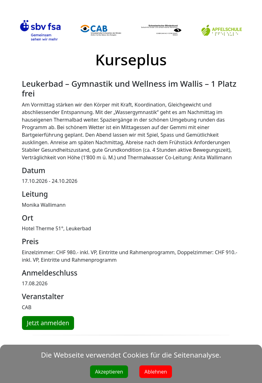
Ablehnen (155, 371)
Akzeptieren (109, 371)
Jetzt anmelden (48, 323)
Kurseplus (131, 59)
